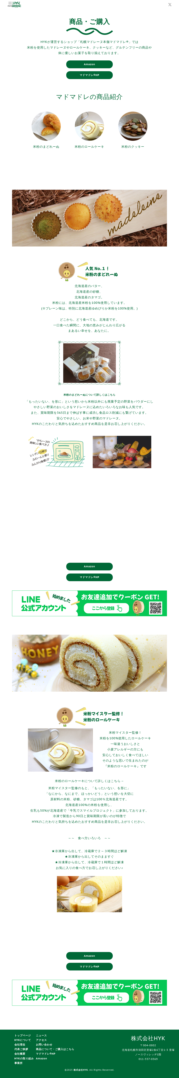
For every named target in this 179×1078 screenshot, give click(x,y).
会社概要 (19, 1053)
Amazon (89, 64)
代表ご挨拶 (21, 1049)
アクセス (41, 1040)
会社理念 (19, 1044)
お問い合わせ (44, 1044)
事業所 (18, 1063)
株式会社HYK (81, 1070)
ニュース (41, 1035)
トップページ (22, 1035)
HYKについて (22, 1040)
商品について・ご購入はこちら (55, 1049)
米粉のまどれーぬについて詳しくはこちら (89, 394)
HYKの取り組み (24, 1058)
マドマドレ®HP (89, 75)
